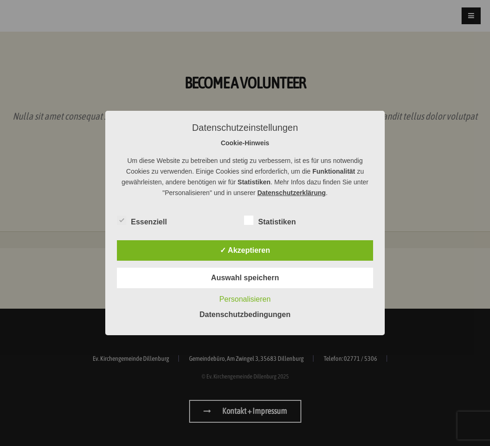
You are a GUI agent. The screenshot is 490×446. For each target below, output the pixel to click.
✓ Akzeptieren (245, 250)
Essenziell (142, 220)
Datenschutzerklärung (291, 192)
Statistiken (270, 220)
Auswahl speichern (245, 278)
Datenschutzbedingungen (245, 314)
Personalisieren (245, 299)
